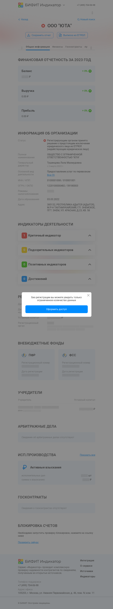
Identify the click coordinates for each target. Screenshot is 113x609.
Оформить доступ (56, 309)
